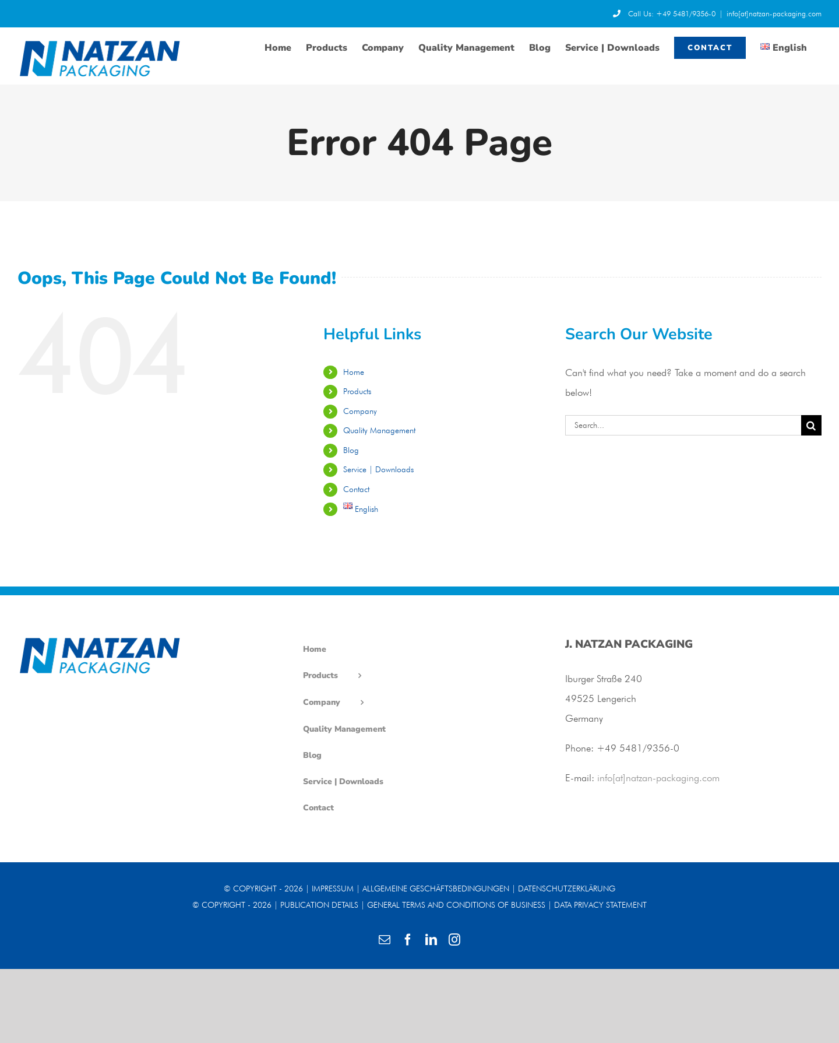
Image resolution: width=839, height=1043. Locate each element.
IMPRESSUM (333, 888)
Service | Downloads (378, 469)
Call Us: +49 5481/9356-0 (664, 13)
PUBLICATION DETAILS (319, 904)
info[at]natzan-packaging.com (774, 13)
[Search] (811, 425)
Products (357, 391)
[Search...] (683, 425)
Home (353, 372)
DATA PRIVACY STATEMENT (600, 904)
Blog (351, 450)
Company (360, 411)
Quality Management (379, 430)
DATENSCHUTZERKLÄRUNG (566, 888)
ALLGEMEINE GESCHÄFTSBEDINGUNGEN (435, 888)
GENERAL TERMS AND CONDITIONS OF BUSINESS (456, 904)
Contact (356, 489)
